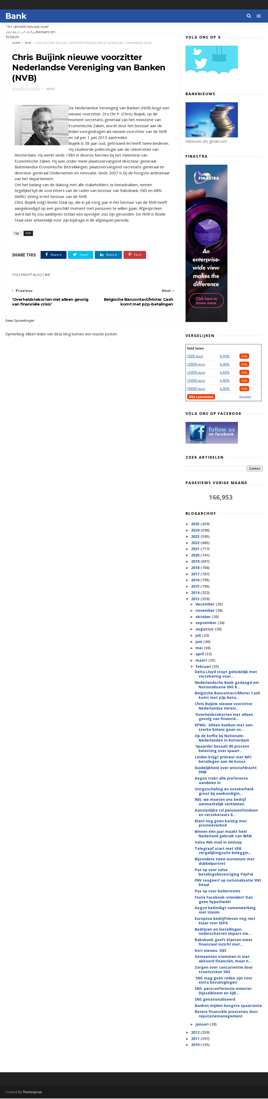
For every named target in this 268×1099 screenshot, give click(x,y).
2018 (195, 567)
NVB (28, 43)
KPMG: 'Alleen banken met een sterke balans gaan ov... (224, 727)
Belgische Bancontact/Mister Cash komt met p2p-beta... (227, 695)
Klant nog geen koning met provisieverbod (221, 823)
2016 (195, 580)
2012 (195, 1032)
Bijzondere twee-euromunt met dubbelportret (225, 861)
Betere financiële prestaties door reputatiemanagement (226, 1014)
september (206, 622)
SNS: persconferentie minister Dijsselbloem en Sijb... (223, 991)
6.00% (225, 364)
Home (16, 43)
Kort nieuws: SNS (210, 950)
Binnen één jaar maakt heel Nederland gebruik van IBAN (223, 834)
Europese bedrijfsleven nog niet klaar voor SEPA (225, 921)
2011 (195, 1038)
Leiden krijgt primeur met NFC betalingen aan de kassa (223, 759)
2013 (195, 599)
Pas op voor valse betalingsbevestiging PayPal (224, 872)
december (206, 604)
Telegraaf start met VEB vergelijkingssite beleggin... (223, 851)
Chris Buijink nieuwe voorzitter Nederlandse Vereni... (224, 706)
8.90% (225, 356)
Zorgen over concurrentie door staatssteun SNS (224, 969)
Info (244, 356)
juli (199, 635)
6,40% (225, 380)
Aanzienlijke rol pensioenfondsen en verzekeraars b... (226, 812)
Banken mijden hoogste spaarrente (228, 1005)
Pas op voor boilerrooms (218, 891)
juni (199, 641)
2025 (195, 524)
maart (202, 660)
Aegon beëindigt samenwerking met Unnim (225, 910)
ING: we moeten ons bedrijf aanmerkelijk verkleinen (220, 802)
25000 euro (196, 380)
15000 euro (196, 372)
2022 (195, 542)
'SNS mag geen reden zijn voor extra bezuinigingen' (223, 980)
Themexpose (32, 1092)
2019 (195, 561)
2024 (195, 530)
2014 (195, 592)
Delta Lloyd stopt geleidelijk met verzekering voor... (226, 674)
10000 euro (196, 364)
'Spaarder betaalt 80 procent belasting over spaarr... (222, 748)
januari (203, 1024)
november (206, 610)
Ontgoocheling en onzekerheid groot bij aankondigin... (224, 791)
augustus (205, 629)
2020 (195, 555)
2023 (195, 536)
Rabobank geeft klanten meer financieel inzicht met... (223, 942)
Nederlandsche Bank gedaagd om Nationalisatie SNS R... (227, 685)
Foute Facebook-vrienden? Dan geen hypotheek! (224, 899)
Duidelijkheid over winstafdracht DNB (226, 770)
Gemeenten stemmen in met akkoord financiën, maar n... (223, 959)
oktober (204, 616)
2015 (195, 586)
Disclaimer (245, 397)
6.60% (225, 372)
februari (204, 666)
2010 (195, 1044)
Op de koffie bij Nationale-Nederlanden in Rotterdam (222, 738)
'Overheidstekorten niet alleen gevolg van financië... (224, 717)
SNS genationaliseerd (215, 999)
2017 (195, 573)
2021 (195, 548)
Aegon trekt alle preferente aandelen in (221, 780)
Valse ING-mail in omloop (218, 842)
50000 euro (196, 389)
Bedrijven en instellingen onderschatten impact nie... (223, 931)
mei (200, 648)
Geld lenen (195, 348)
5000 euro (195, 356)
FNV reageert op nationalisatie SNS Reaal (228, 882)
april (200, 654)
